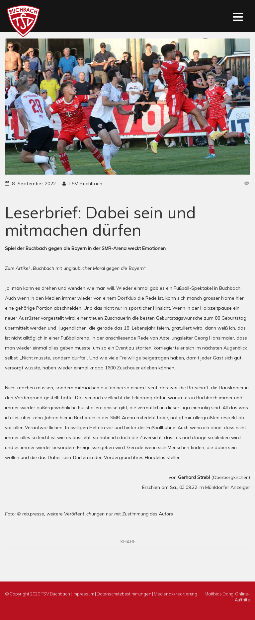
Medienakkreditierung (175, 593)
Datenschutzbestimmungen (124, 593)
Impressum (83, 593)
